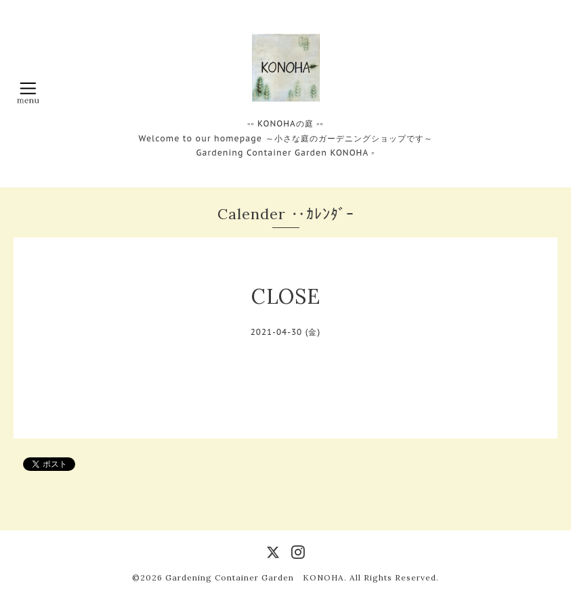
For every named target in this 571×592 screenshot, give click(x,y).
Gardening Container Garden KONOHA (254, 577)
